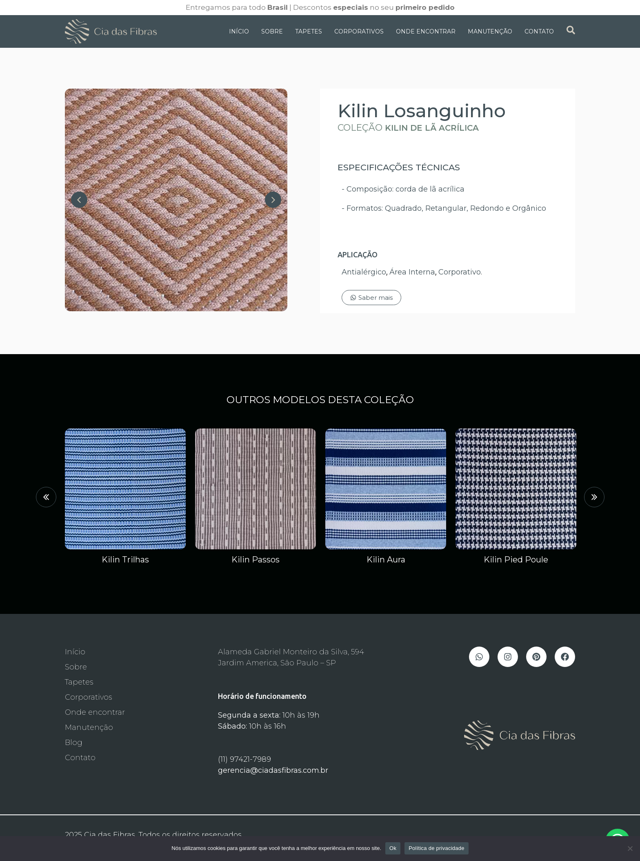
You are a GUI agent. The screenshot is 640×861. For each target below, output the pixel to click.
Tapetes (308, 31)
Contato (539, 31)
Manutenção (490, 31)
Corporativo (459, 272)
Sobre (272, 31)
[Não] (630, 848)
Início (239, 31)
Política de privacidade (436, 848)
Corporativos (359, 31)
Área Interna (412, 272)
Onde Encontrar (426, 31)
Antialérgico (364, 272)
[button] (46, 497)
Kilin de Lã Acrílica (432, 128)
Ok (392, 848)
